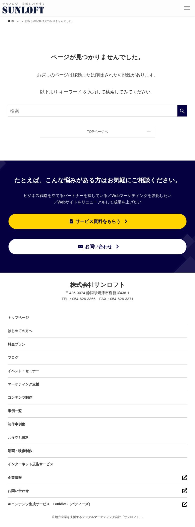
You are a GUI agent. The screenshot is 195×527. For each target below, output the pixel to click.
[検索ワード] (97, 111)
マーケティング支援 (23, 384)
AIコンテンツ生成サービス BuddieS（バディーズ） (50, 504)
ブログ (13, 357)
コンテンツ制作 (20, 397)
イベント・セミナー (23, 371)
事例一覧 (15, 411)
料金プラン (16, 344)
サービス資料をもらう (98, 221)
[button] (187, 8)
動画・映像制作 (20, 451)
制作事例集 (16, 424)
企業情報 (15, 478)
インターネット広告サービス (30, 464)
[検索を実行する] (182, 111)
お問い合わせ (98, 246)
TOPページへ (97, 132)
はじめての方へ (20, 331)
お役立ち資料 (18, 438)
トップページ (18, 318)
